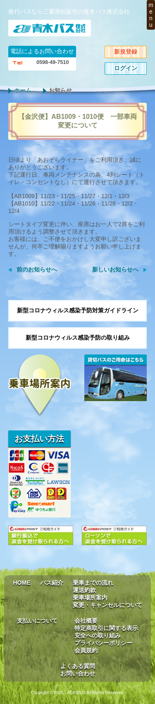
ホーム (22, 90)
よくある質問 (77, 666)
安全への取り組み (97, 635)
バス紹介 (51, 582)
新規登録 (125, 51)
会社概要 (86, 620)
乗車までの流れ (93, 582)
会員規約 (86, 650)
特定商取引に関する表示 (106, 628)
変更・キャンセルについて (107, 605)
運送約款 (84, 590)
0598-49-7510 (52, 62)
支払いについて (37, 620)
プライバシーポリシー (103, 643)
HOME (22, 582)
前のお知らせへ (37, 269)
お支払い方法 (39, 438)
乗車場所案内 (90, 597)
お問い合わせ (77, 673)
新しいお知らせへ (115, 269)
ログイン (125, 68)
